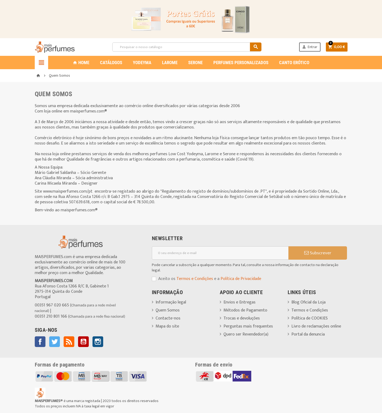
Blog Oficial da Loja (308, 302)
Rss (69, 341)
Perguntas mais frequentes (248, 326)
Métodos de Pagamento (245, 310)
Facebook (40, 341)
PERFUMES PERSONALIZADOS (240, 62)
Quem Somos (168, 310)
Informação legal (171, 302)
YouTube (83, 341)
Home (81, 62)
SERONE (195, 62)
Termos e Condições (194, 278)
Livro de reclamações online (316, 326)
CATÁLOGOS (111, 62)
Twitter (54, 341)
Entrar (309, 47)
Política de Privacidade (241, 278)
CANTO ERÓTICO (294, 62)
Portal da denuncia (308, 334)
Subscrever (317, 253)
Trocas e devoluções (241, 318)
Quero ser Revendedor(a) (245, 334)
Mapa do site (167, 326)
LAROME (170, 62)
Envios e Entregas (239, 302)
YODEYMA (142, 62)
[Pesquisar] (186, 47)
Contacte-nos (168, 318)
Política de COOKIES (309, 318)
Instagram (97, 341)
